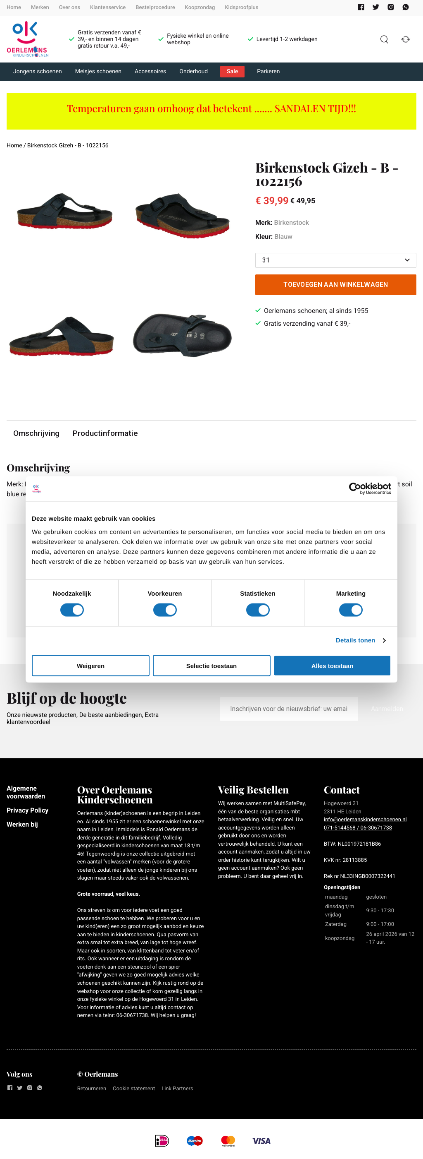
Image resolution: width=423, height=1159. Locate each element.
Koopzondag (200, 8)
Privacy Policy (27, 810)
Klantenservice (108, 8)
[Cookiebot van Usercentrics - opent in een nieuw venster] (355, 489)
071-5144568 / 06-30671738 (358, 828)
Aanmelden (387, 709)
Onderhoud (193, 71)
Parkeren (268, 71)
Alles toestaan (332, 665)
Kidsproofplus (241, 8)
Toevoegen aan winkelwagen (335, 285)
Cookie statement (134, 1089)
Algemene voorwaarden (26, 792)
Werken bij (22, 824)
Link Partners (177, 1089)
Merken (40, 8)
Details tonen (355, 640)
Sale (232, 71)
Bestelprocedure (155, 8)
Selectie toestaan (211, 665)
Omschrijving (36, 433)
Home (14, 8)
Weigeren (91, 665)
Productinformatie (105, 433)
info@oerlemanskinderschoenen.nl (365, 820)
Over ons (69, 8)
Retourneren (91, 1089)
